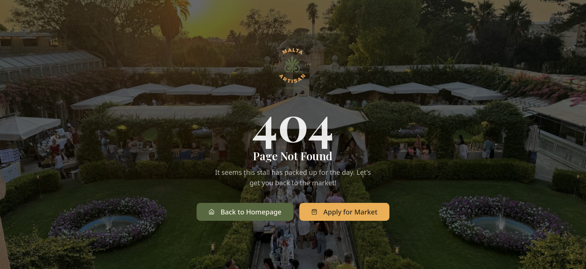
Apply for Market (344, 212)
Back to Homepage (245, 212)
